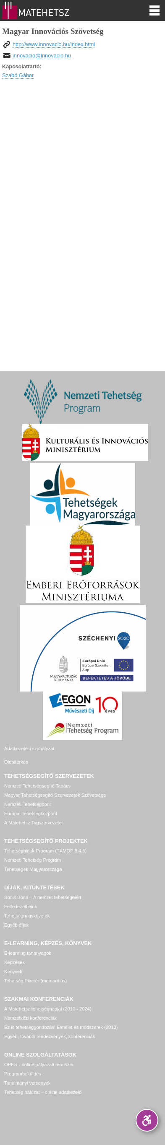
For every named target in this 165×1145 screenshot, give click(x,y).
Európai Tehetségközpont (30, 813)
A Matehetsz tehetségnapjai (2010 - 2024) (48, 1008)
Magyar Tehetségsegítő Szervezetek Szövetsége (55, 795)
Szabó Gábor (18, 75)
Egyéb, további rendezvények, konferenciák (49, 1036)
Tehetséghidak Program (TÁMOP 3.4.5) (45, 850)
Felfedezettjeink (20, 906)
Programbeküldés (22, 1073)
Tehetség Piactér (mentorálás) (35, 980)
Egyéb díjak (16, 924)
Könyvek (13, 971)
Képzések (14, 962)
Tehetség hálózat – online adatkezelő (42, 1092)
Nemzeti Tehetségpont (27, 804)
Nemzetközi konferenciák (30, 1018)
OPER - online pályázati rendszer (38, 1064)
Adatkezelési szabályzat (29, 748)
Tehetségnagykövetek (27, 915)
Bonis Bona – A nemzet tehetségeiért (42, 897)
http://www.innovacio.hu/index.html (54, 44)
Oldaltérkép (16, 761)
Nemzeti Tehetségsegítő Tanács (37, 785)
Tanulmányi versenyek (27, 1082)
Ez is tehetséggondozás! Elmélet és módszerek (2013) (61, 1027)
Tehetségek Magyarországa (33, 869)
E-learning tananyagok (27, 953)
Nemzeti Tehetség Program (32, 860)
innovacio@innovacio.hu (42, 55)
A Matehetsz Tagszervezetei (33, 822)
